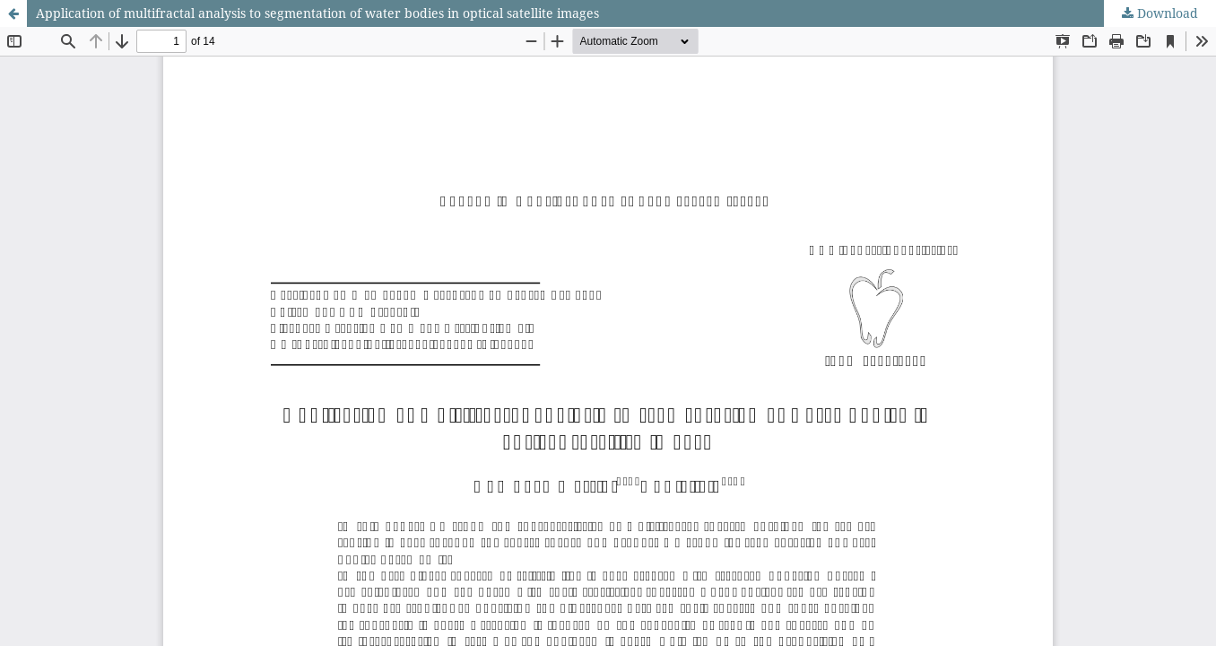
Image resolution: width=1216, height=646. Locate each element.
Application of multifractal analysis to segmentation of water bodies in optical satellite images (317, 13)
